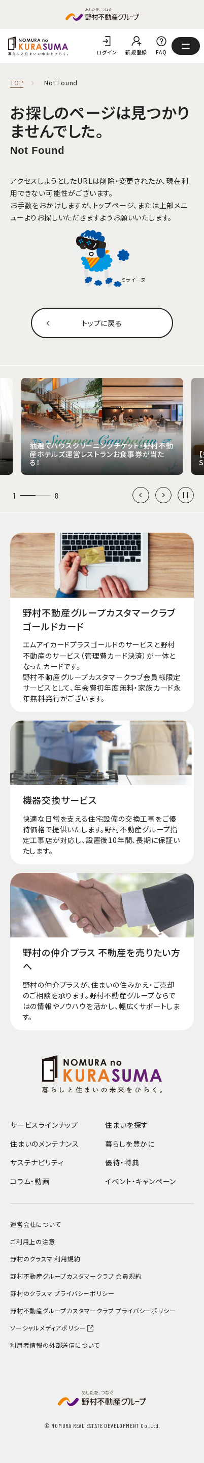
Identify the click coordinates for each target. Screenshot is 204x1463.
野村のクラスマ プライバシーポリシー (62, 1293)
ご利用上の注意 (32, 1241)
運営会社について (35, 1224)
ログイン (106, 52)
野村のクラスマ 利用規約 (45, 1258)
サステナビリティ (36, 1162)
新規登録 (136, 52)
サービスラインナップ (44, 1125)
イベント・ (140, 1181)
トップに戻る (102, 323)
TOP (16, 83)
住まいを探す (126, 1125)
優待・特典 (122, 1162)
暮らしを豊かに (130, 1144)
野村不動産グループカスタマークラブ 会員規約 (76, 1276)
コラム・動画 (30, 1181)
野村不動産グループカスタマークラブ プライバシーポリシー (93, 1310)
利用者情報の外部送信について (54, 1345)
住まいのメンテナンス (44, 1144)
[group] (102, 426)
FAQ (161, 52)
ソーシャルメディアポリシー (52, 1327)
